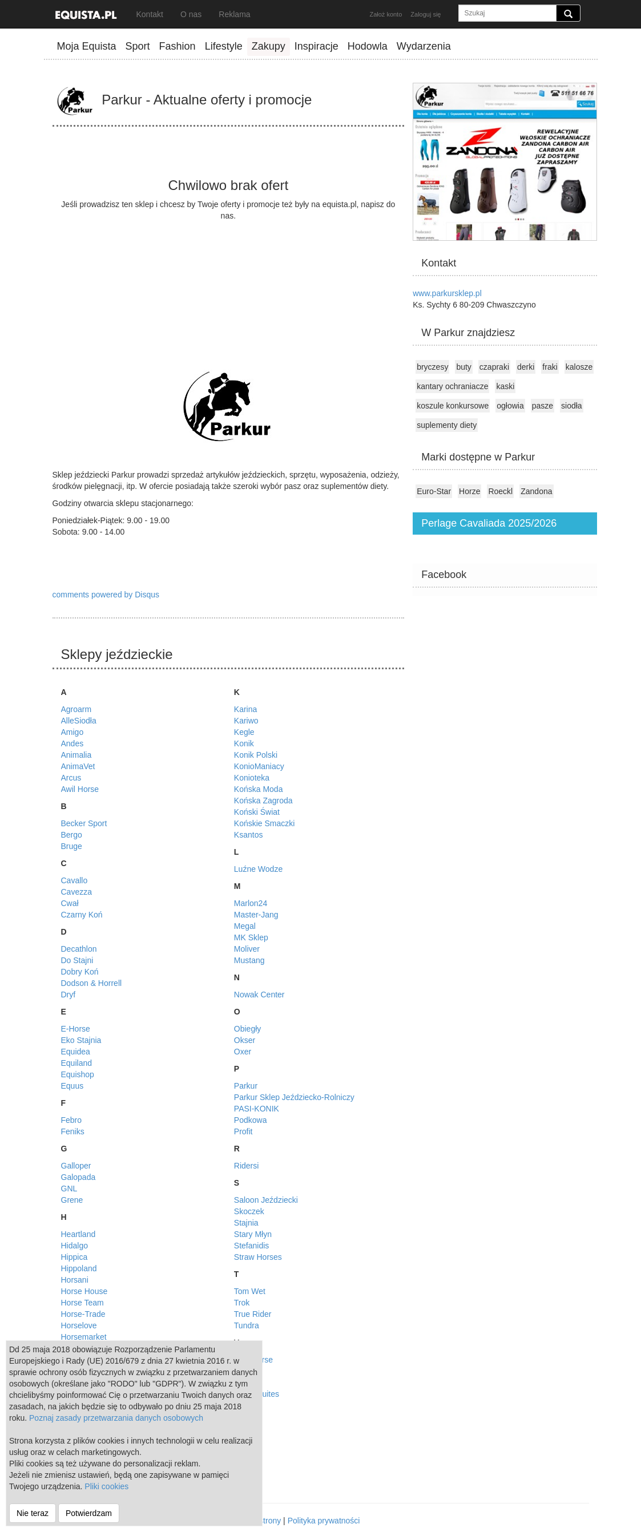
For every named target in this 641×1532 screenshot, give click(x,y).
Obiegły (247, 1028)
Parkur (245, 1085)
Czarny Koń (82, 914)
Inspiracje (316, 46)
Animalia (76, 754)
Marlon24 (250, 903)
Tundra (246, 1325)
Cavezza (76, 891)
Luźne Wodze (258, 869)
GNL (69, 1188)
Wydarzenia (424, 46)
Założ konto (385, 14)
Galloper (76, 1165)
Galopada (78, 1177)
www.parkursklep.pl (447, 293)
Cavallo (74, 880)
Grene (72, 1199)
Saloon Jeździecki (266, 1199)
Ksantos (248, 834)
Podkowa (250, 1120)
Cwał (70, 903)
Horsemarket (84, 1336)
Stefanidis (251, 1245)
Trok (241, 1302)
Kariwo (246, 720)
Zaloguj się (425, 14)
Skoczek (249, 1211)
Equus (72, 1085)
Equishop (77, 1074)
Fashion (177, 46)
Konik (244, 743)
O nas (190, 14)
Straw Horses (258, 1257)
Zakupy (268, 46)
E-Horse (75, 1028)
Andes (72, 743)
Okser (244, 1040)
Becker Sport (84, 823)
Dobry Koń (80, 971)
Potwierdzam (89, 1513)
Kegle (244, 732)
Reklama (234, 14)
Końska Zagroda (263, 800)
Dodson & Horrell (91, 983)
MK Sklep (251, 937)
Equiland (76, 1063)
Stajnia (246, 1222)
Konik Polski (255, 754)
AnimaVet (78, 766)
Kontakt (149, 14)
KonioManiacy (259, 766)
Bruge (71, 846)
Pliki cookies (106, 1486)
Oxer (242, 1051)
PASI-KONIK (256, 1108)
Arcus (71, 777)
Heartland (78, 1234)
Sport (138, 46)
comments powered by (106, 594)
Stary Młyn (253, 1234)
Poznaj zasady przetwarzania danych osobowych (116, 1417)
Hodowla (368, 46)
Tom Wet (249, 1291)
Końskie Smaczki (264, 823)
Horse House (84, 1291)
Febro (71, 1120)
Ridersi (246, 1165)
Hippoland (79, 1268)
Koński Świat (257, 811)
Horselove (79, 1325)
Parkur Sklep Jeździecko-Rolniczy (294, 1097)
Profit (243, 1131)
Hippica (74, 1257)
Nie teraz (33, 1513)
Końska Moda (258, 789)
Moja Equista (86, 46)
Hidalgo (74, 1245)
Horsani (74, 1279)
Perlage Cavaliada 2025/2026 (489, 523)
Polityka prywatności (324, 1520)
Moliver (247, 948)
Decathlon (79, 948)
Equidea (75, 1051)
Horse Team (82, 1302)
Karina (245, 709)
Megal (245, 926)
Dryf (68, 994)
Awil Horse (80, 789)
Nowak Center (259, 994)
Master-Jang (256, 914)
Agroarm (76, 709)
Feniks (72, 1131)
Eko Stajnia (81, 1040)
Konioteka (251, 777)
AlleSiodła (78, 720)
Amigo (72, 732)
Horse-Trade (83, 1314)
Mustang (249, 960)
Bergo (71, 834)
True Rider (253, 1314)
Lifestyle (224, 46)
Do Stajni (77, 960)
